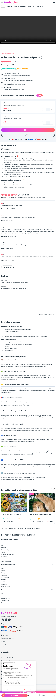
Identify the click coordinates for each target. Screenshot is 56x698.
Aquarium (3, 547)
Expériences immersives (7, 554)
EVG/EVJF (31, 6)
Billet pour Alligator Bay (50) (12, 514)
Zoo (2, 545)
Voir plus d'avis (7, 267)
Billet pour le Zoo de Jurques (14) (40, 514)
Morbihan (3, 579)
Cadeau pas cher (5, 598)
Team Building (5, 602)
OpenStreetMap (46, 314)
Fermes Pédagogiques (7, 549)
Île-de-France (5, 577)
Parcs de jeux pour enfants (8, 559)
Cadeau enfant (5, 600)
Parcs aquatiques (6, 561)
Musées (3, 552)
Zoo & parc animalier (7, 53)
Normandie (4, 575)
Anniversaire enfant (20, 6)
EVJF (2, 596)
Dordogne (4, 584)
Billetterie (4, 543)
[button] (54, 2)
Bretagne (3, 572)
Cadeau (9, 6)
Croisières (4, 556)
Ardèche (3, 582)
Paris (2, 568)
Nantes (3, 570)
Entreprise (40, 6)
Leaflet (40, 314)
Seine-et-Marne (5, 586)
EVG (2, 593)
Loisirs (3, 6)
